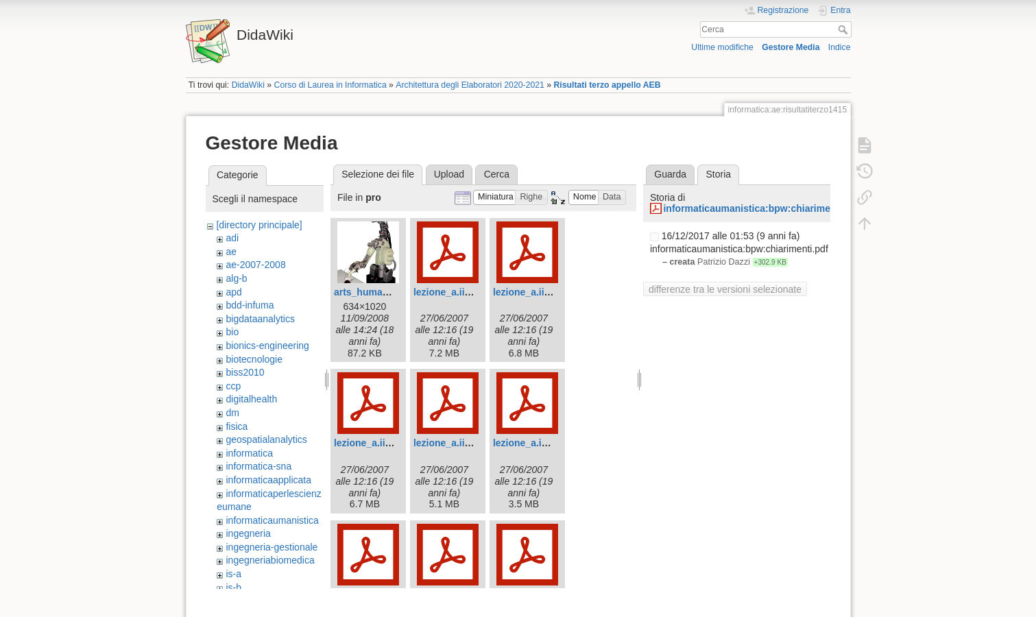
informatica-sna (258, 466)
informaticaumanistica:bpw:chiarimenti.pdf (761, 208)
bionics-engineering (267, 345)
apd (233, 292)
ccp (233, 385)
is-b (233, 587)
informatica (249, 453)
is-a (233, 573)
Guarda (670, 174)
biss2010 (245, 372)
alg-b (236, 278)
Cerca (844, 29)
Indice (839, 47)
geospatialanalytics (266, 439)
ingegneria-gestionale (271, 547)
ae (231, 251)
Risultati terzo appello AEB (607, 85)
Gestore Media (790, 47)
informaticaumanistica (272, 520)
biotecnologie (254, 359)
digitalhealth (251, 399)
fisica (237, 426)
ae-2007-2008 (255, 264)
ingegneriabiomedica (270, 560)
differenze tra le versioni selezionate (725, 289)
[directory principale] (259, 224)
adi (232, 237)
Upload (449, 174)
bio (232, 331)
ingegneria (248, 533)
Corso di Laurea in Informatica (330, 85)
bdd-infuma (250, 305)
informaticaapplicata (268, 479)
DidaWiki (248, 85)
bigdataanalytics (260, 318)
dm (232, 412)
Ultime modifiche (722, 47)
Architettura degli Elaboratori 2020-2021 (470, 85)
